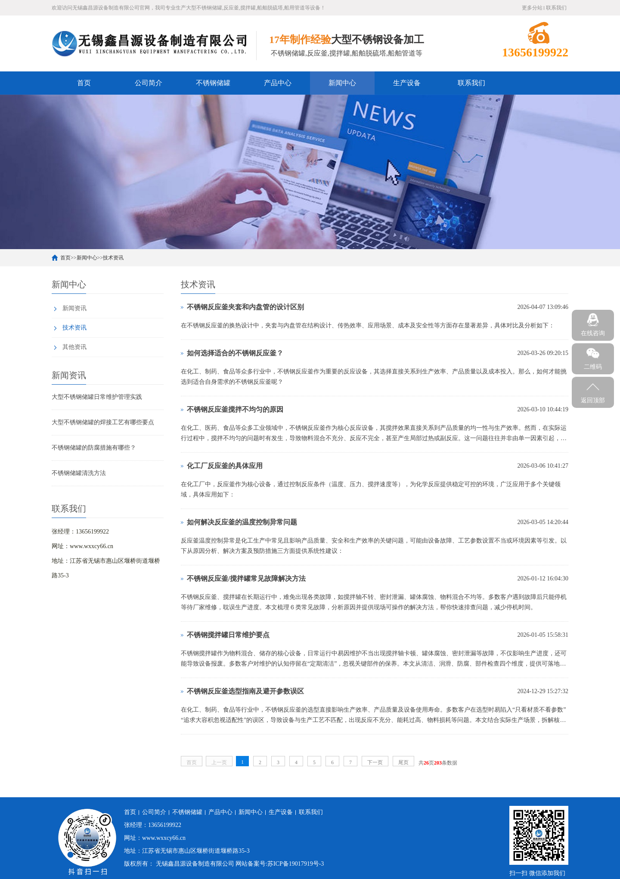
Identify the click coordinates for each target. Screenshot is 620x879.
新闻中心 (342, 82)
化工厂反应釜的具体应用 (225, 465)
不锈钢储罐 (213, 82)
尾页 (403, 762)
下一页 (375, 762)
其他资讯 (74, 347)
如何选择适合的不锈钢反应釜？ (235, 353)
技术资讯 (113, 258)
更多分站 (532, 8)
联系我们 (556, 8)
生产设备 (407, 82)
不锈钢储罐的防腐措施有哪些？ (94, 447)
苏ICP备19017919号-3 (295, 863)
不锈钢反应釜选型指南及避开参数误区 (245, 691)
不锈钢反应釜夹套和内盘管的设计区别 (245, 307)
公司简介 (148, 82)
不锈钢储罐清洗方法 (79, 473)
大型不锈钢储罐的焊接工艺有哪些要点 (103, 422)
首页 (84, 82)
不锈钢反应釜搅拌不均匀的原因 (235, 409)
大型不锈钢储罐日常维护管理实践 (97, 397)
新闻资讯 (74, 308)
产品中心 (277, 82)
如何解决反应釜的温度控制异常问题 (242, 522)
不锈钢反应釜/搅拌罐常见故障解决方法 (246, 578)
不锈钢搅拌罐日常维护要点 (228, 634)
